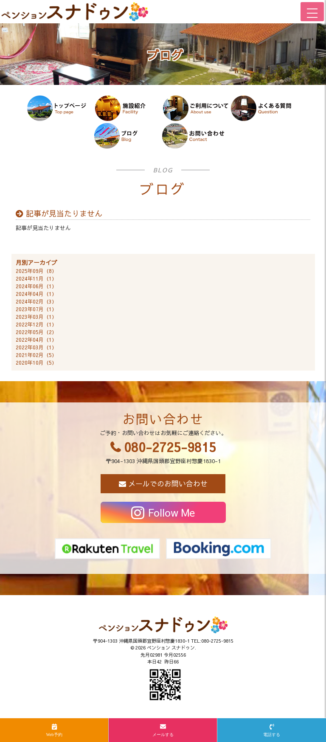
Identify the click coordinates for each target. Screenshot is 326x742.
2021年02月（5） (36, 354)
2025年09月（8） (36, 270)
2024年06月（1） (36, 286)
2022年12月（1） (36, 324)
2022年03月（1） (36, 347)
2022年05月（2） (36, 332)
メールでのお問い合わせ (168, 483)
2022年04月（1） (36, 339)
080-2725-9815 (170, 446)
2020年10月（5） (36, 362)
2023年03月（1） (36, 316)
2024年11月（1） (36, 278)
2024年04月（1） (36, 293)
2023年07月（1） (36, 309)
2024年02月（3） (36, 301)
